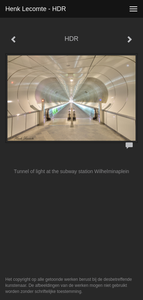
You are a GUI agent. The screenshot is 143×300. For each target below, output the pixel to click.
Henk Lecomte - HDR (35, 8)
